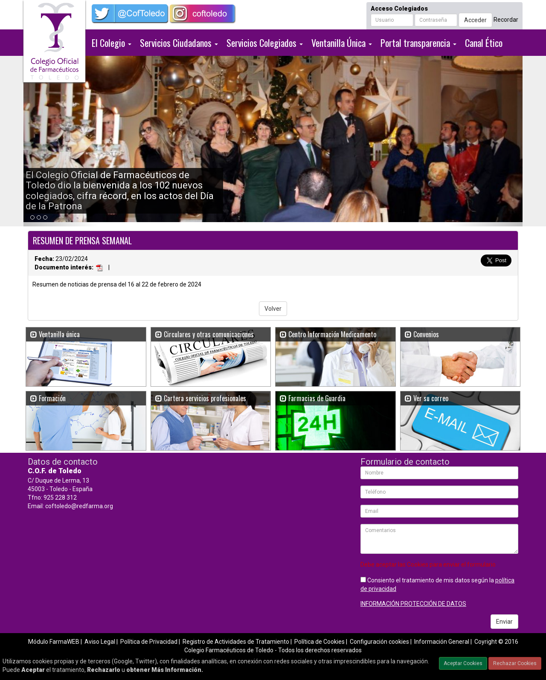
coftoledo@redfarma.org (79, 506)
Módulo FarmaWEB (53, 641)
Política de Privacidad (148, 641)
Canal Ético (483, 42)
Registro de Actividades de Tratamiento (236, 641)
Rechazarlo (103, 669)
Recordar (506, 19)
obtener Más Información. (164, 669)
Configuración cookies (379, 641)
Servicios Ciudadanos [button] (179, 42)
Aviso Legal (99, 641)
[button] (61, 141)
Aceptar (33, 669)
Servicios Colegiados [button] (265, 42)
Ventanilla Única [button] (341, 42)
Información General (441, 641)
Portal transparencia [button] (418, 42)
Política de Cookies (319, 641)
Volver (273, 308)
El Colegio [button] (111, 42)
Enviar (504, 621)
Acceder (475, 20)
